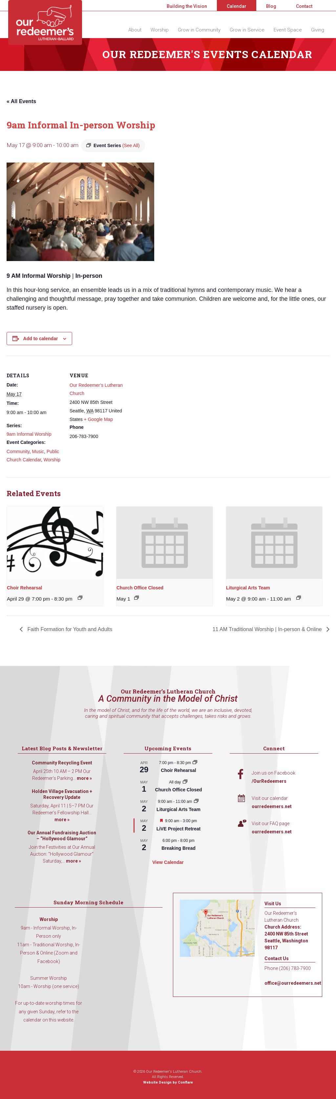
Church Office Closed (139, 587)
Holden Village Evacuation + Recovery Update (62, 794)
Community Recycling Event (62, 762)
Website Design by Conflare (168, 1082)
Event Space (288, 30)
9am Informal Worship (29, 434)
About (134, 30)
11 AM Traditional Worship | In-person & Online (268, 629)
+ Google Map (98, 419)
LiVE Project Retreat (179, 828)
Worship (160, 30)
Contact (304, 6)
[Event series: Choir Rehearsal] (80, 598)
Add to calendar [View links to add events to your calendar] (40, 338)
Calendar (236, 6)
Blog (271, 6)
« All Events (21, 101)
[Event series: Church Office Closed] (136, 598)
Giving (317, 30)
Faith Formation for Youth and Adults (69, 629)
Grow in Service (247, 30)
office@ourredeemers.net (292, 983)
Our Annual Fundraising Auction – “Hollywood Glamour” (62, 835)
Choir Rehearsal (24, 587)
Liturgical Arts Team (248, 587)
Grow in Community (199, 30)
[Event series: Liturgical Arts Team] (298, 598)
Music (38, 451)
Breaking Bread (178, 848)
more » (84, 778)
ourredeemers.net (272, 806)
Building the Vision (187, 6)
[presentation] (55, 543)
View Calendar (167, 862)
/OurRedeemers (269, 781)
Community (18, 451)
